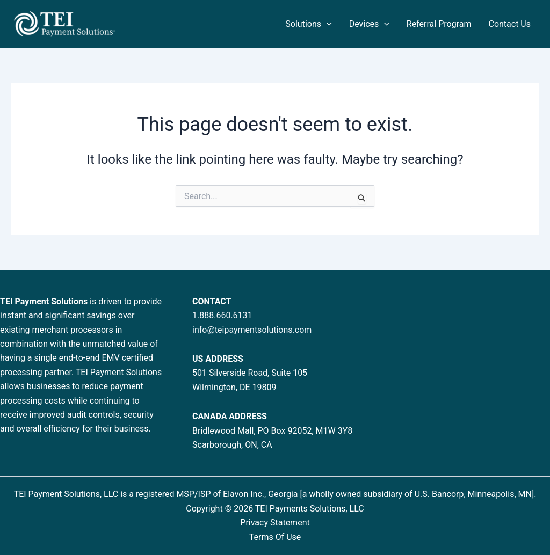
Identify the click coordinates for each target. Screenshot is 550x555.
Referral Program (439, 24)
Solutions (308, 24)
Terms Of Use (275, 537)
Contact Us (509, 24)
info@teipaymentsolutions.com (252, 330)
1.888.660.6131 (222, 315)
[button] (326, 24)
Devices (369, 24)
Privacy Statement (274, 522)
